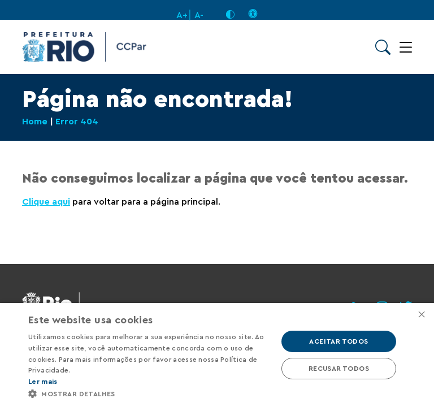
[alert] (217, 355)
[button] (149, 393)
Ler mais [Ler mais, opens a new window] (42, 381)
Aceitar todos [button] (338, 341)
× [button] (421, 315)
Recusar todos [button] (339, 368)
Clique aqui (46, 201)
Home (34, 121)
